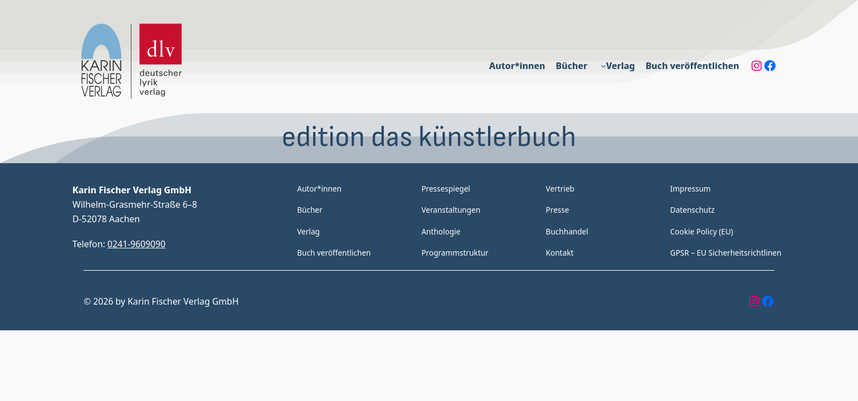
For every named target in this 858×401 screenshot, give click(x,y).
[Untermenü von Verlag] (604, 66)
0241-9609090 (138, 243)
